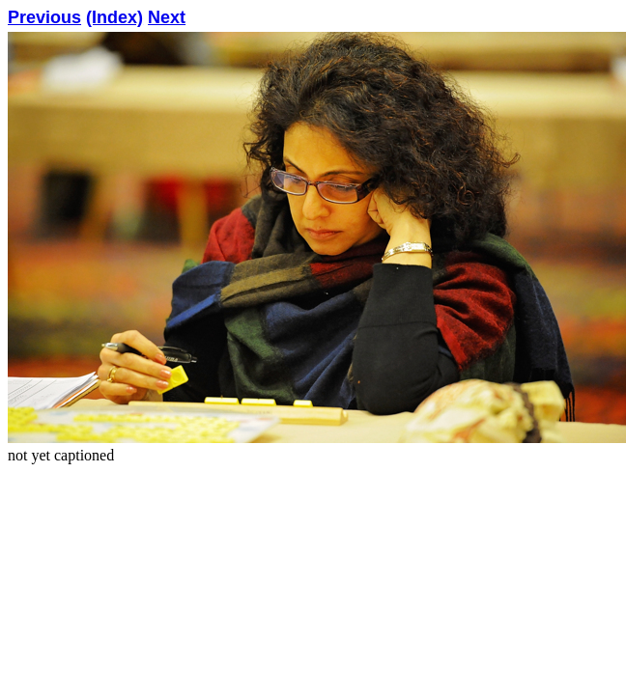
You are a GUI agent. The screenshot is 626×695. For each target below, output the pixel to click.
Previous (44, 17)
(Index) (114, 17)
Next (166, 17)
